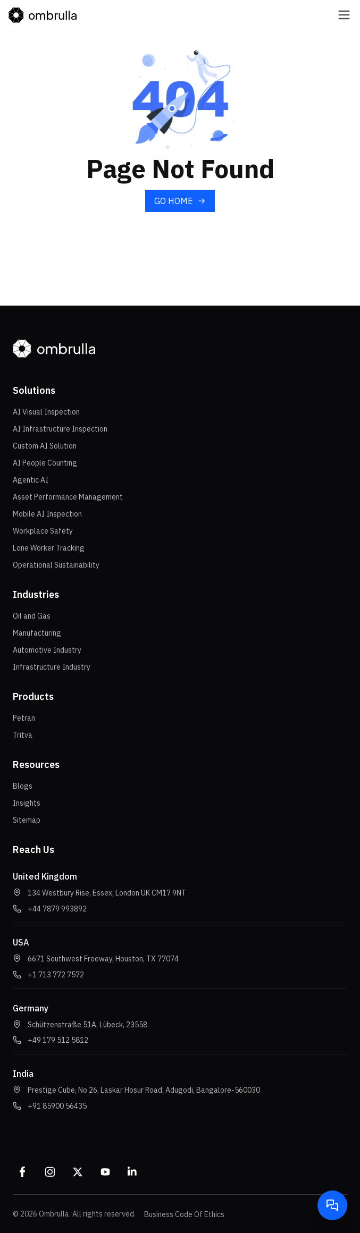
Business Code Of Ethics (184, 1214)
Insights (26, 803)
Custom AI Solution (45, 446)
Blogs (22, 786)
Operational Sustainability (56, 565)
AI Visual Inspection (46, 412)
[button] (57, 908)
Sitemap (26, 820)
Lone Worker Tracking (49, 548)
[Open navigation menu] (335, 14)
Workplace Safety (43, 531)
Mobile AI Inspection (47, 514)
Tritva (22, 735)
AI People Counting (45, 463)
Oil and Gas (32, 616)
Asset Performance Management (68, 497)
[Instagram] (50, 1171)
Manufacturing (37, 633)
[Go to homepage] (43, 15)
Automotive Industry (47, 650)
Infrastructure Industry (51, 667)
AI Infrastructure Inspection (60, 429)
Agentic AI (30, 480)
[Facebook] (22, 1171)
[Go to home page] (180, 201)
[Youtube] (105, 1171)
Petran (24, 718)
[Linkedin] (133, 1171)
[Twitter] (77, 1171)
